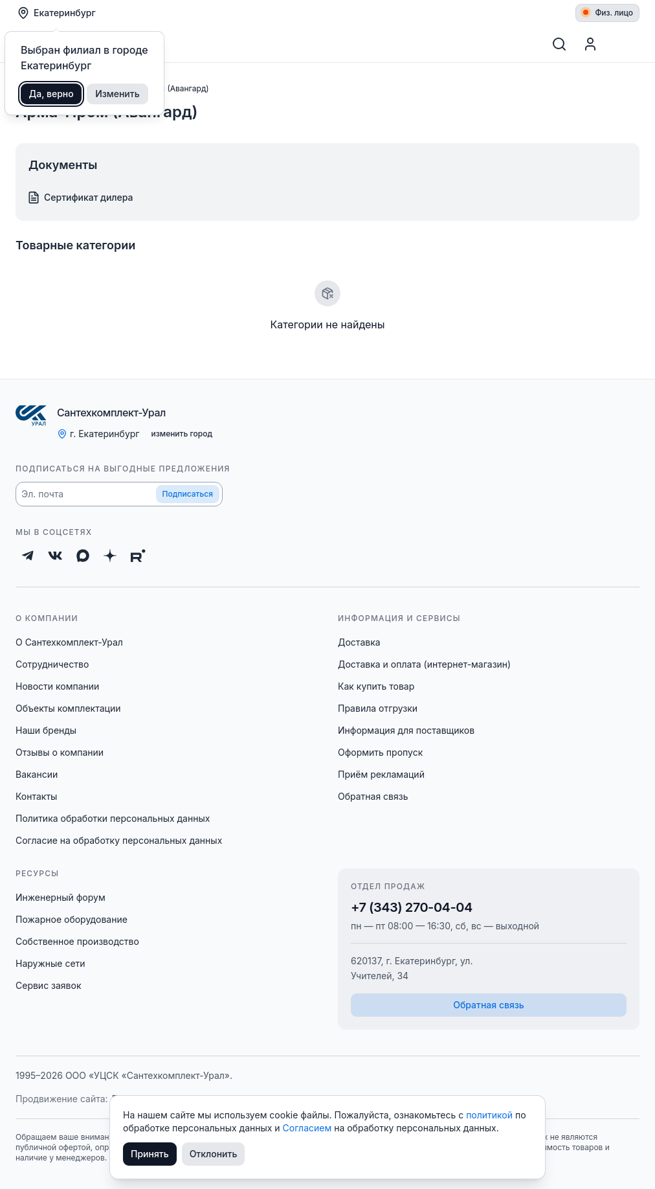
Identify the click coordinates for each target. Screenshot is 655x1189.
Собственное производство (77, 941)
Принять (150, 1153)
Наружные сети (50, 963)
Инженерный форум (60, 897)
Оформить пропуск (380, 752)
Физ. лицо (608, 12)
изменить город (181, 433)
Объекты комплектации (68, 708)
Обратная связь (373, 796)
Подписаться (187, 494)
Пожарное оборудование (72, 919)
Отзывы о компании (60, 752)
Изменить (117, 93)
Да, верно (51, 93)
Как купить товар (376, 686)
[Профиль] (590, 44)
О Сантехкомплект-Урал (69, 642)
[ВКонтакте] (55, 555)
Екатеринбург (56, 12)
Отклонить (214, 1153)
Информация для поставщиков (406, 730)
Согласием (309, 1127)
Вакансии (37, 774)
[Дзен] (110, 555)
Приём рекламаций (381, 774)
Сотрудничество (52, 664)
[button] (119, 494)
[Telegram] (28, 555)
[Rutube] (138, 555)
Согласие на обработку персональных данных (119, 840)
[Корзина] (623, 44)
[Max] (83, 555)
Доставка (359, 642)
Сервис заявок (49, 985)
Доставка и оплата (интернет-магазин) (424, 664)
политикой (490, 1114)
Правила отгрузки (377, 708)
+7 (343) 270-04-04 (411, 907)
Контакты (36, 796)
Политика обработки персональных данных (113, 818)
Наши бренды (46, 730)
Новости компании (57, 686)
